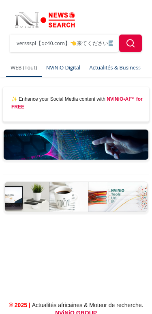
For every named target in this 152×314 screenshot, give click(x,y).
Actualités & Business (115, 67)
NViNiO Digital (63, 67)
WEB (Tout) (24, 67)
